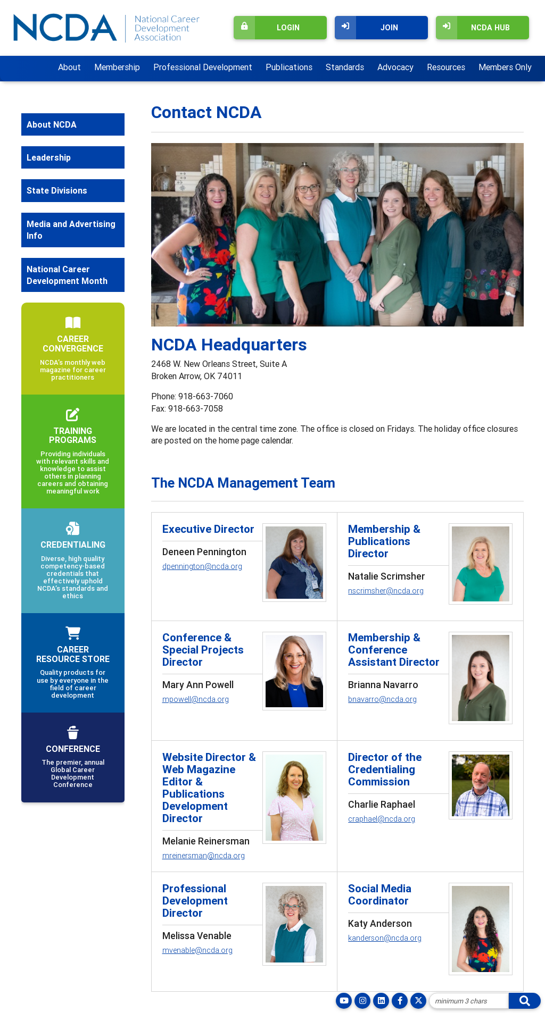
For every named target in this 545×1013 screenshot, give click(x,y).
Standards (345, 67)
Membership (117, 67)
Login (267, 27)
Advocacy (395, 67)
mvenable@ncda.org (197, 950)
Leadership (49, 157)
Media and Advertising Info (71, 230)
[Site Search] (469, 1001)
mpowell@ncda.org (195, 699)
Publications (289, 67)
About (69, 67)
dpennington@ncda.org (202, 566)
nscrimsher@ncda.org (386, 591)
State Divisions (57, 190)
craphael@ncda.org (381, 819)
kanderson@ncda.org (385, 938)
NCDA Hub (473, 27)
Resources (446, 67)
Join (366, 27)
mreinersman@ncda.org (203, 855)
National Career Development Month (67, 275)
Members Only (505, 67)
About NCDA (52, 124)
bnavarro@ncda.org (382, 699)
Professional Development (202, 67)
